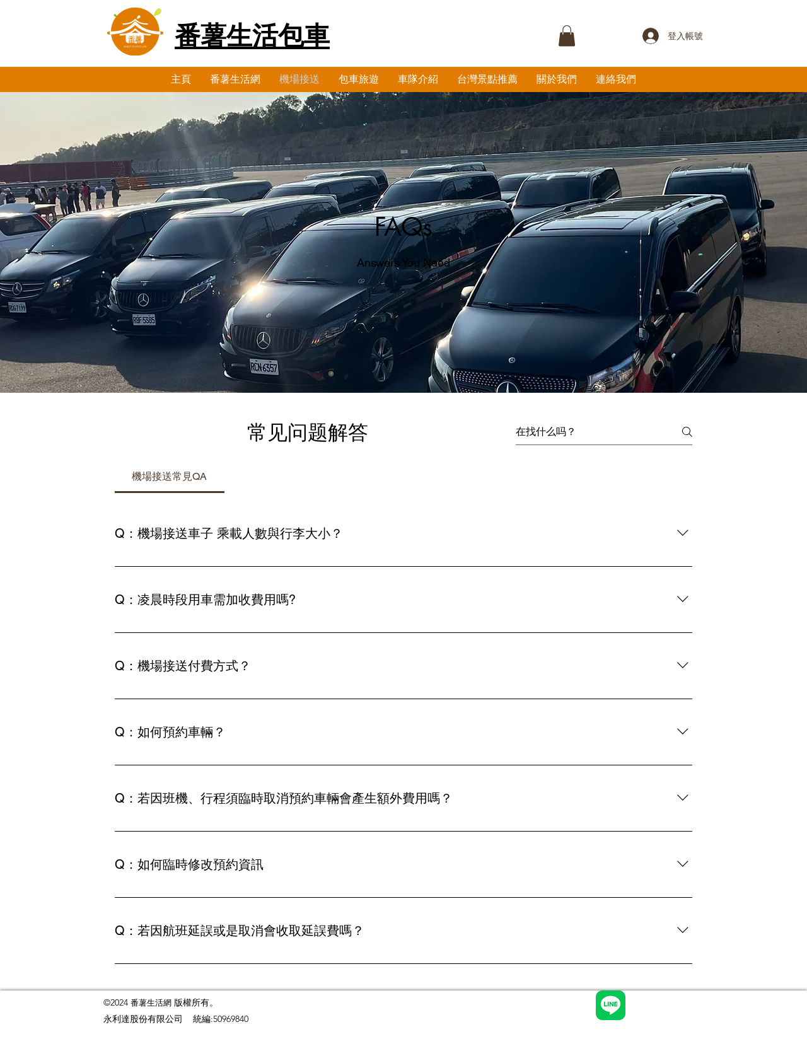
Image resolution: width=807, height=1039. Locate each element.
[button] (567, 35)
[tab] (169, 476)
